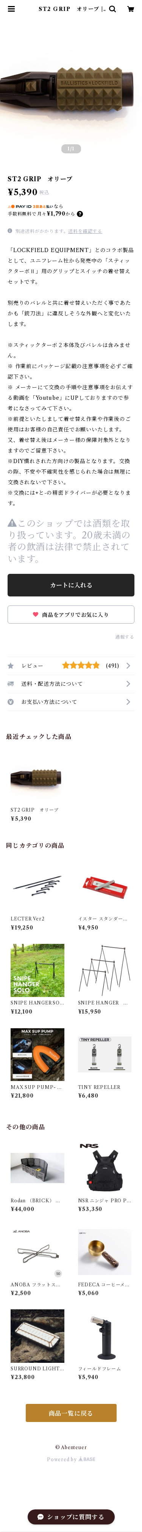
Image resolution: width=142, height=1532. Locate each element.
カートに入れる (71, 585)
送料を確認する (85, 231)
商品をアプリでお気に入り (71, 615)
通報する (124, 637)
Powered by (71, 1459)
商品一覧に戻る (71, 1413)
